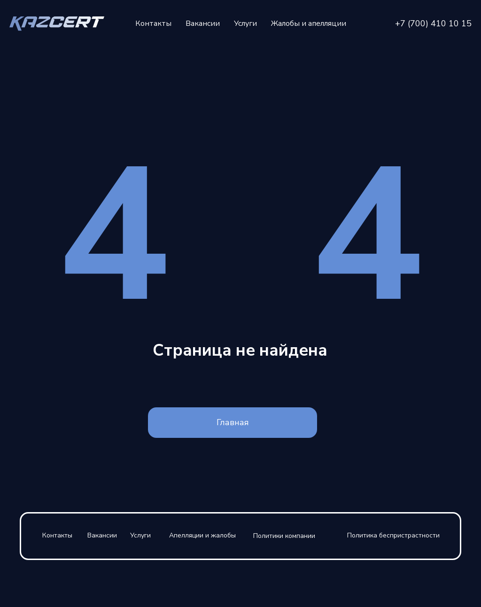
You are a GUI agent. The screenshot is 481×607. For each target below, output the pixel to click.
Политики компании (284, 535)
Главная (233, 422)
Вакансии (203, 23)
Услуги (245, 23)
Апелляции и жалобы (202, 535)
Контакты (153, 23)
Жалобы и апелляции (308, 23)
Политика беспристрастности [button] (393, 535)
